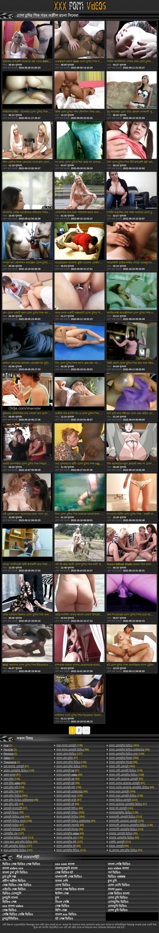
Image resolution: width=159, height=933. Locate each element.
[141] (18, 850)
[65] (14, 783)
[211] (120, 841)
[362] (16, 795)
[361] (71, 766)
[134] (69, 837)
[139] (19, 770)
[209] (70, 812)
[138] (18, 820)
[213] (18, 837)
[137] (14, 833)
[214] (126, 829)
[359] (122, 791)
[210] (123, 799)
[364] (70, 816)
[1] (8, 745)
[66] (21, 799)
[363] (124, 745)
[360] (122, 766)
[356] (123, 758)
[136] (125, 770)
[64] (16, 816)
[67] (16, 766)
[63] (13, 804)
